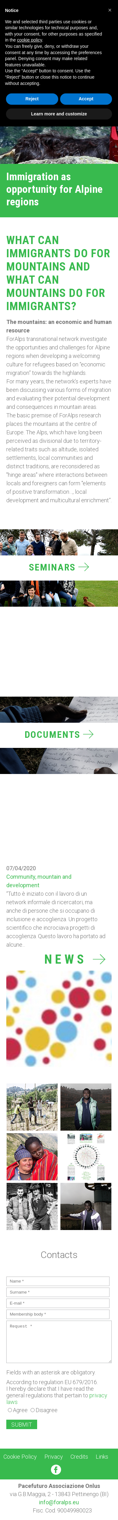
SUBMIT (21, 1424)
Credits (79, 1456)
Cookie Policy (20, 1456)
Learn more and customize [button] (59, 113)
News (74, 959)
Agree (20, 1410)
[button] (110, 10)
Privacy (53, 1456)
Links (102, 1456)
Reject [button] (32, 98)
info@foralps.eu (59, 1502)
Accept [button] (86, 98)
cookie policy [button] (29, 39)
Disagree (47, 1410)
